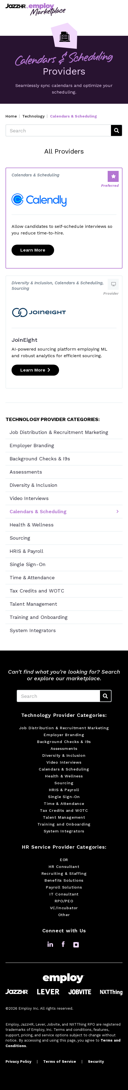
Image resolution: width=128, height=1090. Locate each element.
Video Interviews (29, 498)
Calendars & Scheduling (38, 511)
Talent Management (33, 604)
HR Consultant (64, 866)
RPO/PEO (64, 901)
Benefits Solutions (64, 880)
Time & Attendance (32, 577)
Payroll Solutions (64, 887)
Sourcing (20, 538)
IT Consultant (64, 894)
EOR (64, 859)
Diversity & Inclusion (33, 485)
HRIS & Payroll (26, 551)
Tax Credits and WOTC (37, 591)
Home (11, 116)
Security (96, 1061)
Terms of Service (59, 1061)
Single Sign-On (28, 564)
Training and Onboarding (39, 617)
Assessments (26, 472)
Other (64, 915)
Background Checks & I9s (40, 458)
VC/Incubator (64, 908)
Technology (33, 116)
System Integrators (33, 630)
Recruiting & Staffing (64, 873)
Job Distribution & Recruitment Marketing (59, 432)
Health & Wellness (32, 525)
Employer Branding (32, 445)
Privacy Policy (18, 1061)
